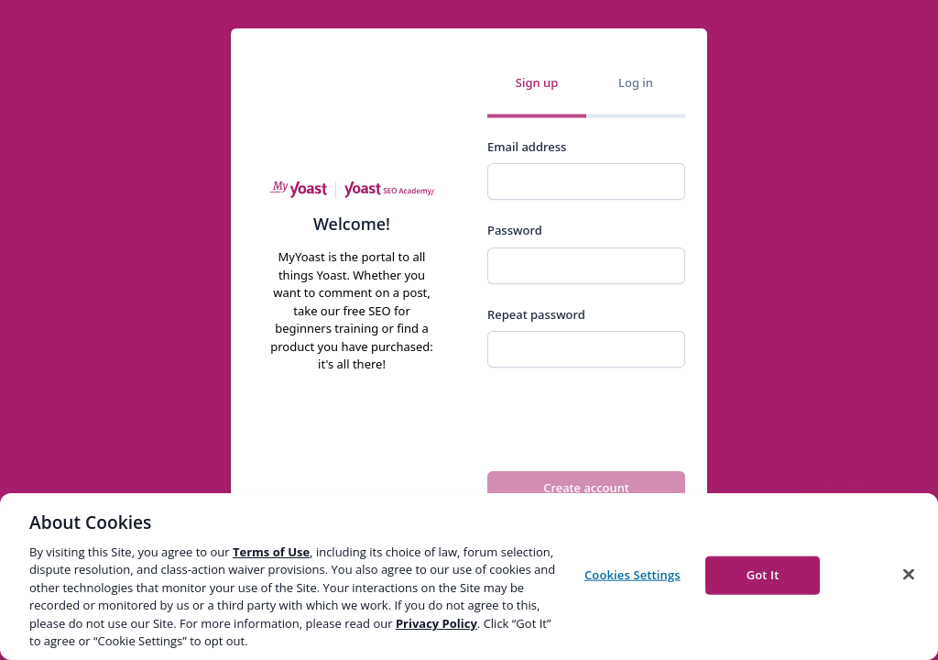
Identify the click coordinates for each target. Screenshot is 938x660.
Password (514, 230)
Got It (763, 574)
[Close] (909, 574)
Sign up (537, 82)
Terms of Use (271, 552)
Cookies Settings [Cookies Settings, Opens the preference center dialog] (632, 574)
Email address (526, 146)
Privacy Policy (436, 623)
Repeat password (536, 314)
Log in (635, 82)
